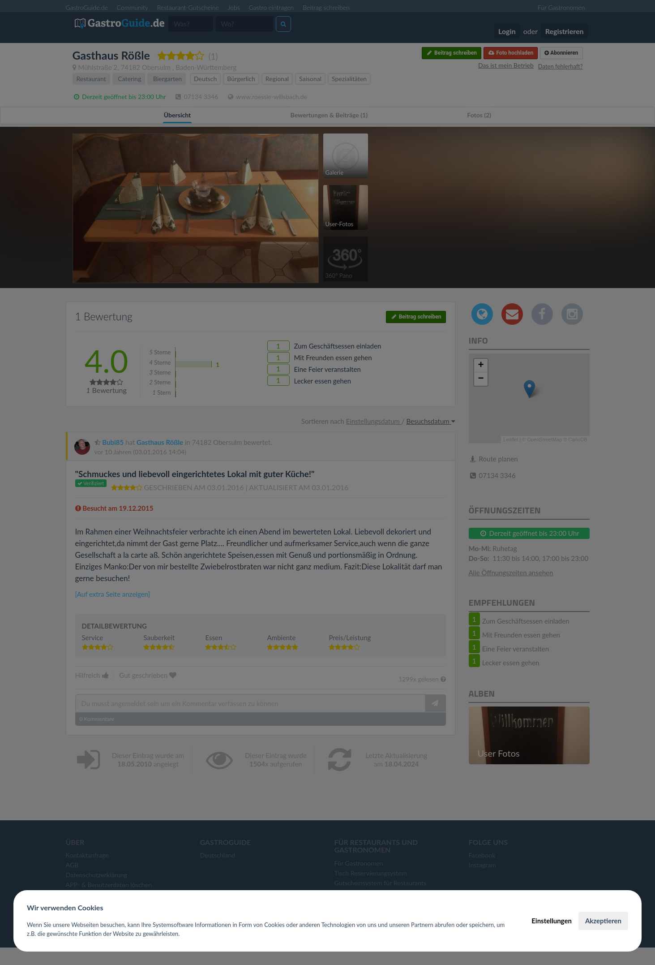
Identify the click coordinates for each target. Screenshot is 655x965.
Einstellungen (551, 921)
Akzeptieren (603, 921)
